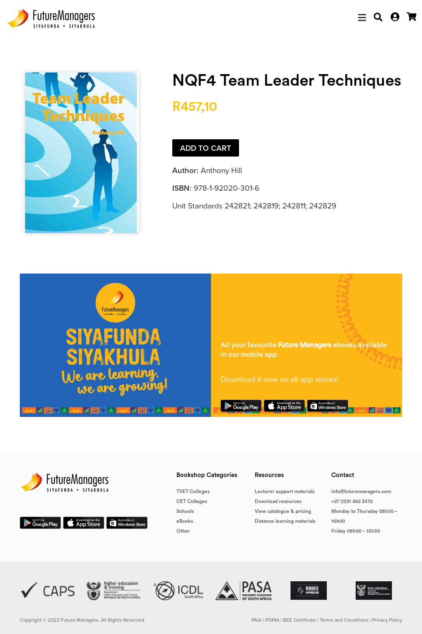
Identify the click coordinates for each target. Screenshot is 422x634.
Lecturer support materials (284, 491)
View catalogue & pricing (283, 511)
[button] (362, 17)
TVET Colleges (192, 491)
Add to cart (205, 148)
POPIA (272, 620)
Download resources (278, 501)
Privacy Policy (387, 620)
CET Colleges (191, 501)
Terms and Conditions (344, 620)
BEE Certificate (299, 620)
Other (183, 531)
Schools (185, 511)
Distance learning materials (285, 521)
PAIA (256, 620)
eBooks (184, 521)
